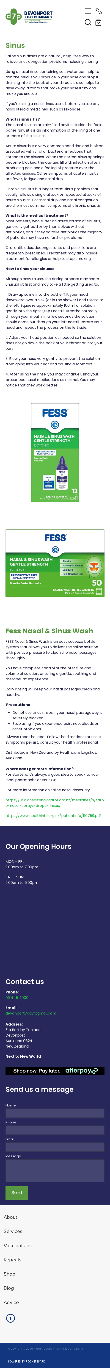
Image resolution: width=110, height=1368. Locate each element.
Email (10, 1139)
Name (11, 1105)
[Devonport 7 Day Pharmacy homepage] (44, 16)
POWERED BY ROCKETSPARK (26, 1362)
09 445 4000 (17, 998)
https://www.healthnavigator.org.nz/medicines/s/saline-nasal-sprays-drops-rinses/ (55, 803)
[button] (88, 22)
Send (17, 1193)
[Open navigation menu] (88, 11)
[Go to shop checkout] (99, 22)
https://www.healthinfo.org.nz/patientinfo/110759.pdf (53, 816)
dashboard (44, 1349)
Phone (11, 1122)
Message (13, 1156)
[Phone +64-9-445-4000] (99, 11)
